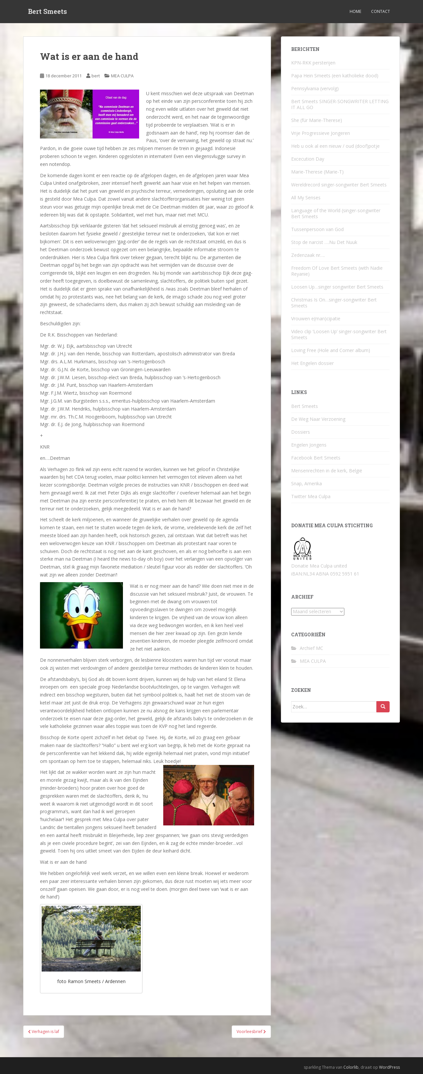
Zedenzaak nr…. (308, 255)
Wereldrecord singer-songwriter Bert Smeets (339, 184)
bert (96, 76)
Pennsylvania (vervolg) (315, 88)
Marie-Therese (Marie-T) (317, 172)
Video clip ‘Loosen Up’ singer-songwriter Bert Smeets (339, 334)
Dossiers (300, 432)
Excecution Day (307, 159)
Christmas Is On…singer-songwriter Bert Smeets (334, 303)
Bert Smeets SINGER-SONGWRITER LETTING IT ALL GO (340, 104)
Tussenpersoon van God (317, 229)
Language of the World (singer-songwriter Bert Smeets (335, 213)
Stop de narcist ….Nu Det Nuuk (324, 242)
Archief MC (311, 648)
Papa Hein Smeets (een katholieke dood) (334, 75)
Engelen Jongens (309, 445)
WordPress (389, 1067)
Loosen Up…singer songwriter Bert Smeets (337, 287)
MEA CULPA (122, 76)
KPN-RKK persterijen (313, 63)
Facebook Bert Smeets (315, 458)
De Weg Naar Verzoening (318, 419)
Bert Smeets (47, 11)
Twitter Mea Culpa (310, 496)
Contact (380, 11)
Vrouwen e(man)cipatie (315, 318)
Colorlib (351, 1067)
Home (355, 11)
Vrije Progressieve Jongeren (320, 133)
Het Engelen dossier (312, 363)
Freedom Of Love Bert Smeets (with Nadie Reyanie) (337, 271)
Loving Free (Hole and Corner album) (330, 350)
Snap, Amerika (306, 483)
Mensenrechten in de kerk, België (326, 470)
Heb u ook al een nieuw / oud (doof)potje (335, 146)
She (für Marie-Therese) (316, 120)
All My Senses (306, 197)
